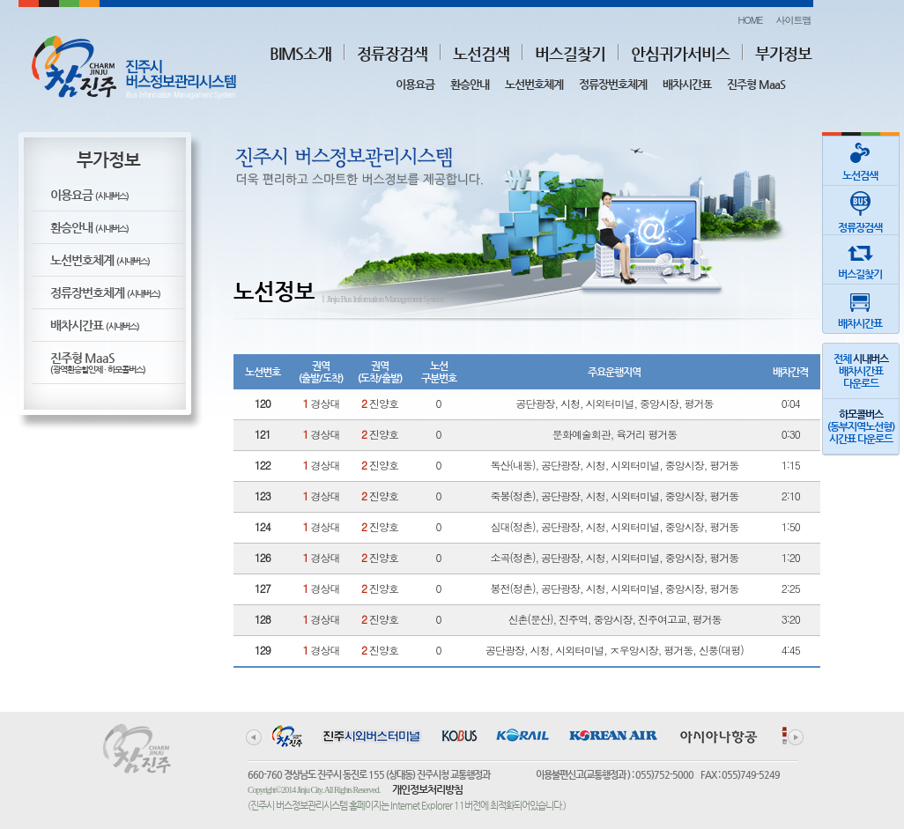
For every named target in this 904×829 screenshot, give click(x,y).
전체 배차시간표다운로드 (861, 370)
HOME (749, 19)
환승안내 (469, 84)
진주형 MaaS (756, 84)
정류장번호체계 (613, 84)
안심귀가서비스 (680, 53)
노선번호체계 (534, 84)
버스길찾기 (570, 53)
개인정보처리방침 (427, 789)
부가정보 (783, 53)
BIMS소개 (300, 53)
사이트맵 (793, 19)
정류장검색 (392, 53)
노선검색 (481, 53)
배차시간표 (687, 84)
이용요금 (415, 84)
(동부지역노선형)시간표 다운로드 (860, 426)
